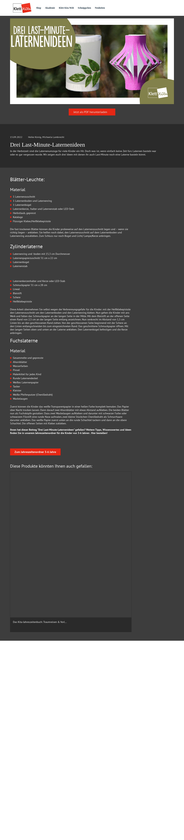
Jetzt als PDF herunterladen (92, 128)
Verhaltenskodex (103, 768)
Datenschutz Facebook (65, 768)
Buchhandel (60, 787)
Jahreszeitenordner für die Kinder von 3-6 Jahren (62, 503)
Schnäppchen (96, 7)
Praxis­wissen (70, 20)
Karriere (98, 762)
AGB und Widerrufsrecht (65, 775)
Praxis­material (43, 20)
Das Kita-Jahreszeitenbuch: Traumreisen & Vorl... (28, 615)
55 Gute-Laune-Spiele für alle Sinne (70, 615)
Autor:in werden (103, 775)
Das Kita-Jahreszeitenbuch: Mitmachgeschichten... (111, 615)
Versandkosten (154, 805)
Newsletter (100, 800)
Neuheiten (113, 7)
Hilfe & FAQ (60, 749)
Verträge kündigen (145, 811)
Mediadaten (60, 794)
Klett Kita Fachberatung (65, 806)
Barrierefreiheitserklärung (107, 787)
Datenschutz (60, 756)
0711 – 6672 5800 (28, 766)
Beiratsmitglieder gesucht (107, 781)
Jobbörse (99, 794)
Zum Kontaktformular (92, 711)
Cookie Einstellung (63, 762)
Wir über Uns (101, 756)
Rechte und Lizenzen (64, 800)
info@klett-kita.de (28, 779)
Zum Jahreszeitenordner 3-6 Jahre (35, 543)
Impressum (100, 749)
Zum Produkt (25, 637)
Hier (93, 503)
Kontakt (58, 781)
